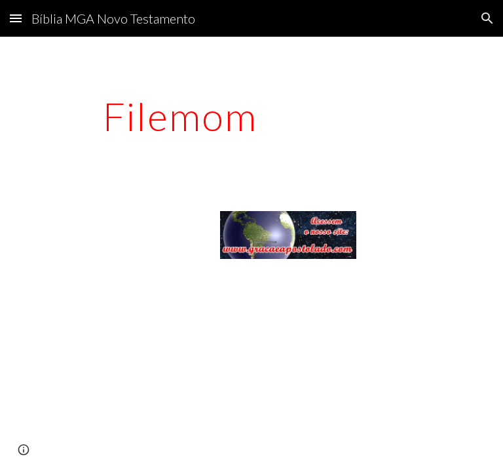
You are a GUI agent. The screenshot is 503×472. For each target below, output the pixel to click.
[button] (15, 18)
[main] (180, 116)
